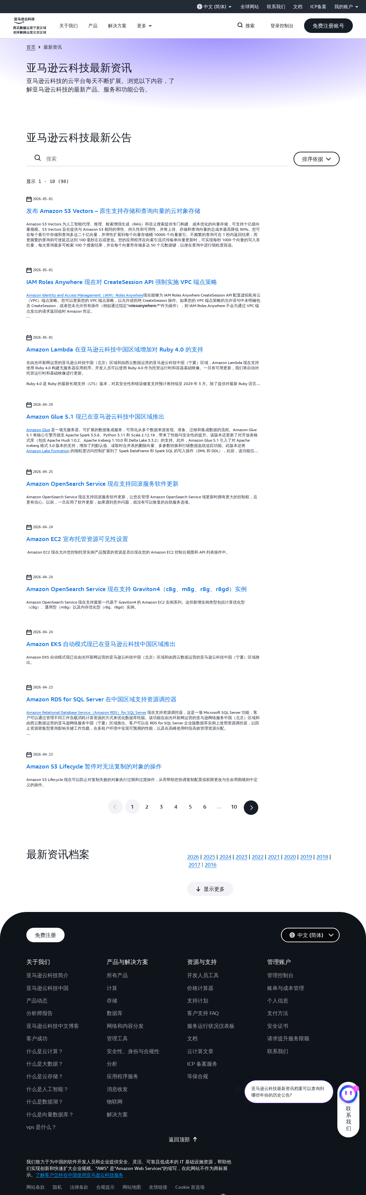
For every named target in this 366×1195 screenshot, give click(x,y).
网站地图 (132, 1164)
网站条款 (35, 1164)
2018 (322, 856)
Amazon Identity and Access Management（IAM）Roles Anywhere (84, 295)
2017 (194, 864)
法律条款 (79, 1164)
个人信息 (277, 978)
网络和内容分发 (125, 1003)
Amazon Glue (38, 429)
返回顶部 (183, 1117)
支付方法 (277, 990)
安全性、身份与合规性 (133, 1029)
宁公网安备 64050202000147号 (261, 1175)
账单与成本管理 (285, 965)
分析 (112, 1041)
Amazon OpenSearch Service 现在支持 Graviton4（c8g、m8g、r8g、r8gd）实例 (136, 588)
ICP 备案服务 (202, 1041)
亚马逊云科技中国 (47, 965)
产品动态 (36, 978)
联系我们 (277, 1029)
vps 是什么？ (41, 1104)
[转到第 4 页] (176, 806)
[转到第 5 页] (190, 806)
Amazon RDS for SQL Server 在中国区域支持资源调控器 (101, 699)
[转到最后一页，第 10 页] (234, 806)
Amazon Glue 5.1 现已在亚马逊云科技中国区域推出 (95, 416)
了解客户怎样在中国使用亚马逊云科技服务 (79, 1152)
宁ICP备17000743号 (319, 1175)
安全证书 (277, 1003)
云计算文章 (200, 1029)
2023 (241, 856)
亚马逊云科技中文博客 (52, 1003)
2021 (274, 856)
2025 (209, 856)
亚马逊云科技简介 (47, 952)
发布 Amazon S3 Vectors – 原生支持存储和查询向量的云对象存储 (113, 210)
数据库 (115, 990)
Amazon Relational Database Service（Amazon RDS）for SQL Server (86, 712)
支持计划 (197, 978)
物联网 (115, 1079)
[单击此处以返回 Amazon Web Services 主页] (29, 29)
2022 (258, 856)
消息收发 (117, 1066)
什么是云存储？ (44, 1054)
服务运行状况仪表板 (211, 1003)
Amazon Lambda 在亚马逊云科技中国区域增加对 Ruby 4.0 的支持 (114, 349)
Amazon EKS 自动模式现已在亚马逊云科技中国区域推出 (101, 643)
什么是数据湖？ (44, 1079)
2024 (225, 856)
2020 (290, 856)
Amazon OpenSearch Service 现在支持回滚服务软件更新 (102, 483)
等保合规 (197, 1054)
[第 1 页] (132, 806)
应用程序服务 (122, 1054)
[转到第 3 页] (161, 806)
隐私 (57, 1164)
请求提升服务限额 (288, 1016)
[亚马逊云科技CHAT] (348, 1095)
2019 (306, 856)
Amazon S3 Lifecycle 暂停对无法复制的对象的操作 (94, 766)
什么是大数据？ (44, 1041)
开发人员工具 (203, 952)
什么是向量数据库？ (50, 1092)
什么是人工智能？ (47, 1066)
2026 (193, 856)
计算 (112, 965)
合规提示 (105, 1164)
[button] (68, 26)
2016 (210, 864)
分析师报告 (39, 990)
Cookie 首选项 (190, 1164)
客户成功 (36, 1016)
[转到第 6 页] (205, 806)
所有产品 (117, 952)
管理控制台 (280, 952)
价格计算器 (200, 965)
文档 (192, 1016)
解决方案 (117, 1092)
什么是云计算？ (44, 1029)
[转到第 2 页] (147, 806)
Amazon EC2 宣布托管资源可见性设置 (77, 538)
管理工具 (117, 1016)
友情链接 (158, 1164)
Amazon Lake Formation (48, 450)
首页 (31, 47)
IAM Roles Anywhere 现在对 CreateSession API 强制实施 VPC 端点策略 (121, 281)
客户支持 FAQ (203, 990)
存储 (112, 978)
